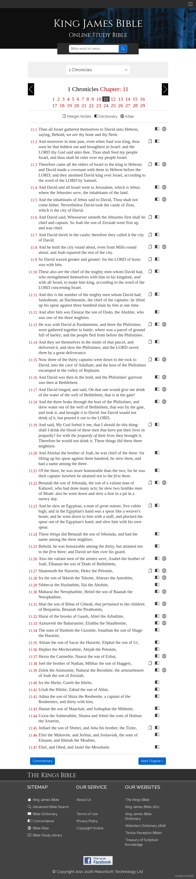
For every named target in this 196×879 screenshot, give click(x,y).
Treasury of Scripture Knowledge (141, 842)
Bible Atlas (39, 828)
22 (91, 105)
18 (62, 105)
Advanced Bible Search (49, 807)
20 (76, 105)
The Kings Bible (137, 800)
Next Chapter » (152, 761)
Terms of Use (87, 814)
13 (120, 99)
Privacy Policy (87, 821)
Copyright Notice (89, 828)
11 (105, 99)
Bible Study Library (45, 835)
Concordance (41, 821)
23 (98, 105)
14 (128, 99)
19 (69, 105)
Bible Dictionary (43, 814)
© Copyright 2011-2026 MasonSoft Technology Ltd (97, 871)
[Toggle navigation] (190, 4)
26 (120, 105)
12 (113, 99)
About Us (83, 800)
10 (98, 99)
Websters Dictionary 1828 (145, 826)
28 (135, 105)
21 (84, 105)
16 (142, 99)
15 (135, 99)
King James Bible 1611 (142, 807)
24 (106, 105)
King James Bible (44, 800)
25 (113, 105)
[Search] (94, 49)
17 (54, 105)
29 (142, 105)
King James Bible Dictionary (138, 816)
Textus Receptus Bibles (143, 833)
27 (128, 105)
